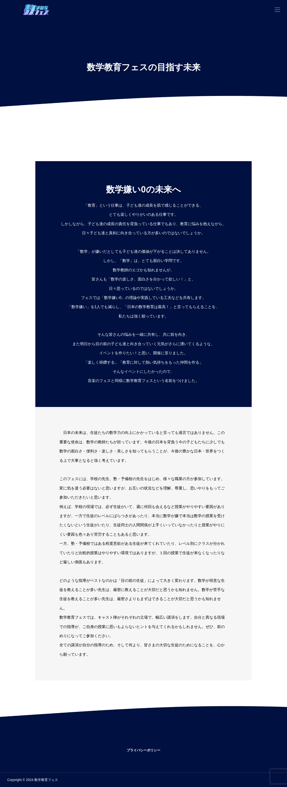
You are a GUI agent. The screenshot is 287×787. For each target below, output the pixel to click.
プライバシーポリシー (143, 750)
